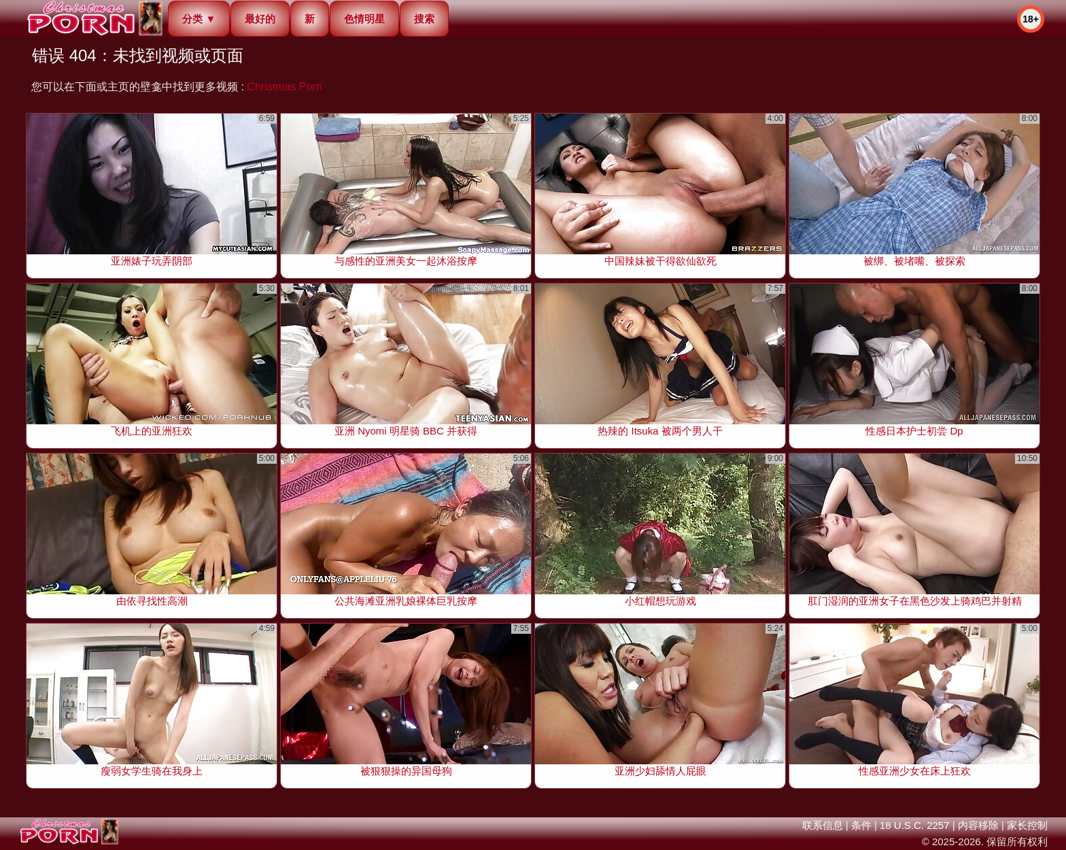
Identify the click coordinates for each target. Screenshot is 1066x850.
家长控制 (1027, 825)
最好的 (260, 18)
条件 (861, 825)
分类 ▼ (199, 18)
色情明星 (364, 18)
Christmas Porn (284, 86)
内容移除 (978, 825)
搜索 (424, 18)
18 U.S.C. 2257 (915, 825)
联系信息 (822, 825)
